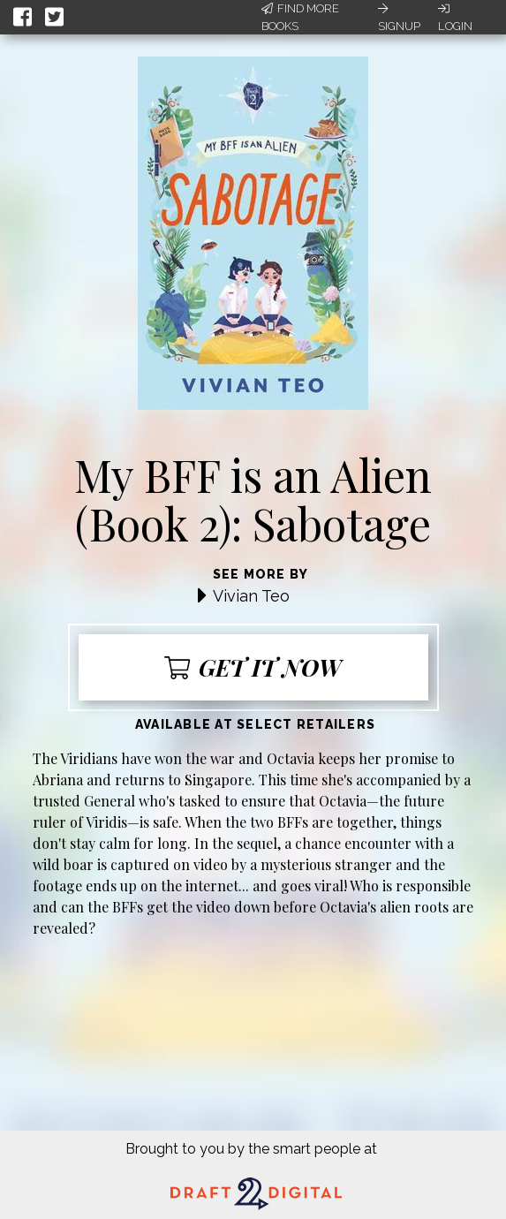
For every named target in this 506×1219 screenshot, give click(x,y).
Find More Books (300, 17)
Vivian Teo (251, 596)
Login (455, 18)
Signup (399, 18)
